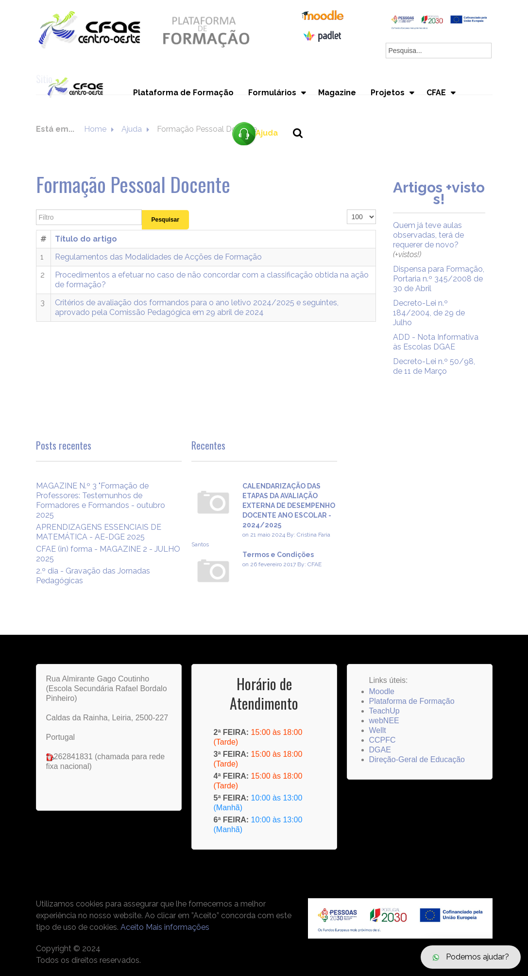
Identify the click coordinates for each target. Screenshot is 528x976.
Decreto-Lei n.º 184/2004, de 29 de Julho (429, 312)
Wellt (377, 730)
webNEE (384, 720)
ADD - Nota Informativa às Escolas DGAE (435, 341)
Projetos (388, 92)
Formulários (272, 92)
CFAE (436, 92)
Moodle (381, 691)
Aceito (132, 927)
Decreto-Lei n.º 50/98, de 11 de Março (434, 366)
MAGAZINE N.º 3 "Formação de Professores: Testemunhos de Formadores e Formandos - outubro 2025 (100, 500)
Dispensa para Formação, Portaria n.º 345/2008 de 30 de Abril (438, 278)
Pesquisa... (303, 149)
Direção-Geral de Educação (417, 759)
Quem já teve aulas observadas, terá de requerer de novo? (428, 235)
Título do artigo (86, 239)
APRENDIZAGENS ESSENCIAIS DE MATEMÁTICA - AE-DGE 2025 (98, 532)
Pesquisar (165, 219)
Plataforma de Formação (183, 92)
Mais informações (177, 927)
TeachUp (384, 711)
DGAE (380, 750)
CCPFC (382, 740)
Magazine (337, 92)
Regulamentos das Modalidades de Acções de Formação (158, 256)
